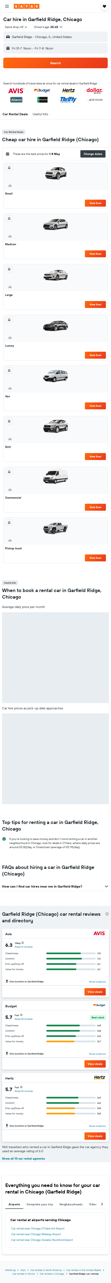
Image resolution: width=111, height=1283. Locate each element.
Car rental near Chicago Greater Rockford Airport (42, 1240)
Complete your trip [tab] (40, 1204)
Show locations (97, 981)
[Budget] (99, 1006)
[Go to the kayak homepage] (26, 6)
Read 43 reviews (24, 1091)
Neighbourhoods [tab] (71, 1204)
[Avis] (99, 933)
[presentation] (107, 914)
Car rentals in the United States (84, 1270)
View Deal (95, 203)
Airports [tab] (14, 1204)
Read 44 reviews (24, 1018)
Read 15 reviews (24, 946)
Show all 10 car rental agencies (23, 1158)
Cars (23, 1270)
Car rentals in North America (46, 1270)
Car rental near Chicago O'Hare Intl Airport (37, 1228)
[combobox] (16, 27)
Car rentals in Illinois (23, 1273)
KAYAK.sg (10, 1270)
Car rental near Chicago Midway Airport (36, 1234)
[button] (6, 6)
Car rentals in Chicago (52, 1273)
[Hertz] (99, 1078)
